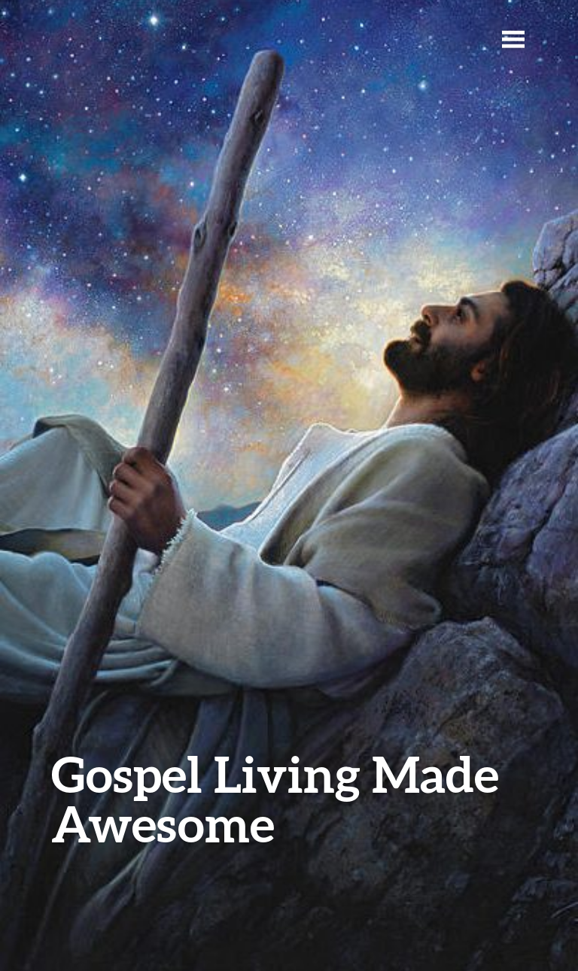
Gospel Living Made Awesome (275, 798)
